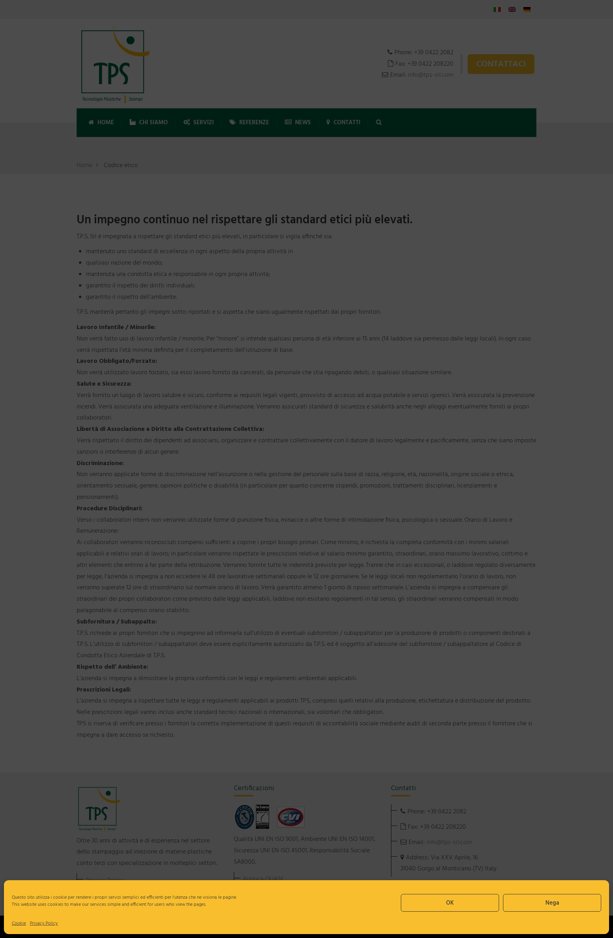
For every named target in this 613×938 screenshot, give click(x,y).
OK (450, 903)
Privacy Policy (44, 923)
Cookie (19, 923)
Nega (552, 903)
